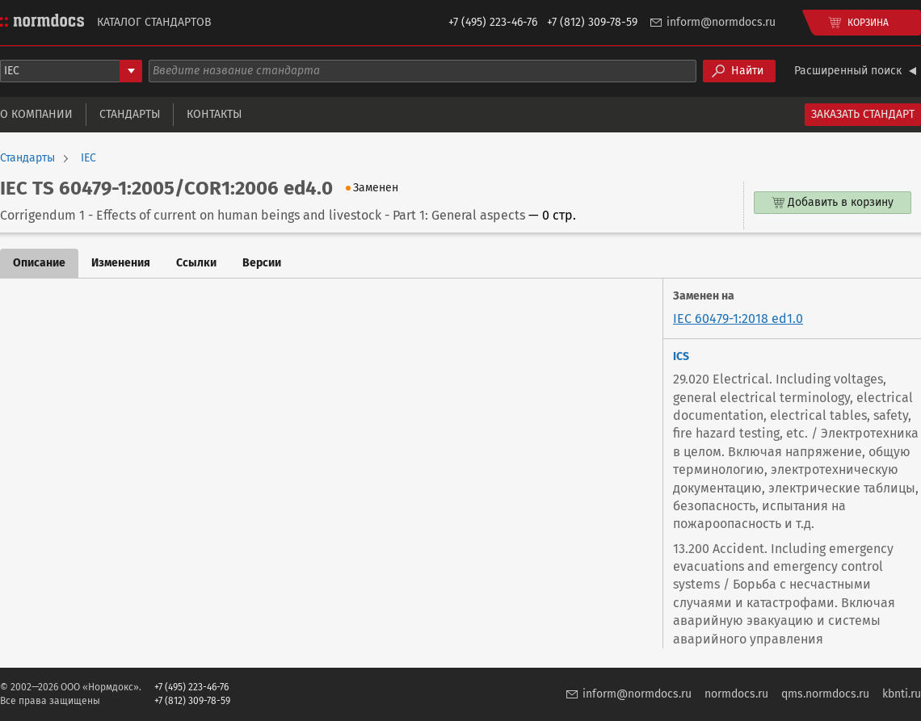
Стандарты (129, 114)
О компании (36, 114)
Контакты (214, 114)
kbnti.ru (901, 694)
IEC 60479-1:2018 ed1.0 (738, 318)
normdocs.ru (736, 694)
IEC (88, 158)
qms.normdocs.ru (825, 694)
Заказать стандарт (863, 114)
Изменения (120, 263)
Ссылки (196, 263)
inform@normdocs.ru (721, 22)
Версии (261, 263)
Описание (39, 263)
